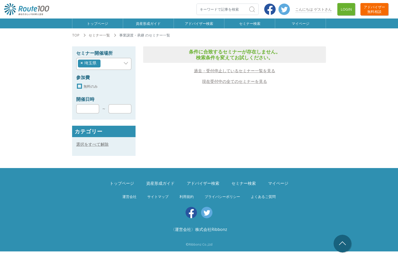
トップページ (97, 25)
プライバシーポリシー (222, 202)
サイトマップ (158, 202)
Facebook (270, 9)
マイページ (300, 25)
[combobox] (103, 68)
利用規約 (186, 202)
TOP (75, 40)
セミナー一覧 (99, 40)
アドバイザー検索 (199, 25)
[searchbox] (103, 67)
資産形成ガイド (148, 25)
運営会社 (129, 202)
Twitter (284, 9)
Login (346, 9)
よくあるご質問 (263, 202)
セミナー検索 (250, 25)
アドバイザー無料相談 (374, 9)
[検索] (227, 9)
